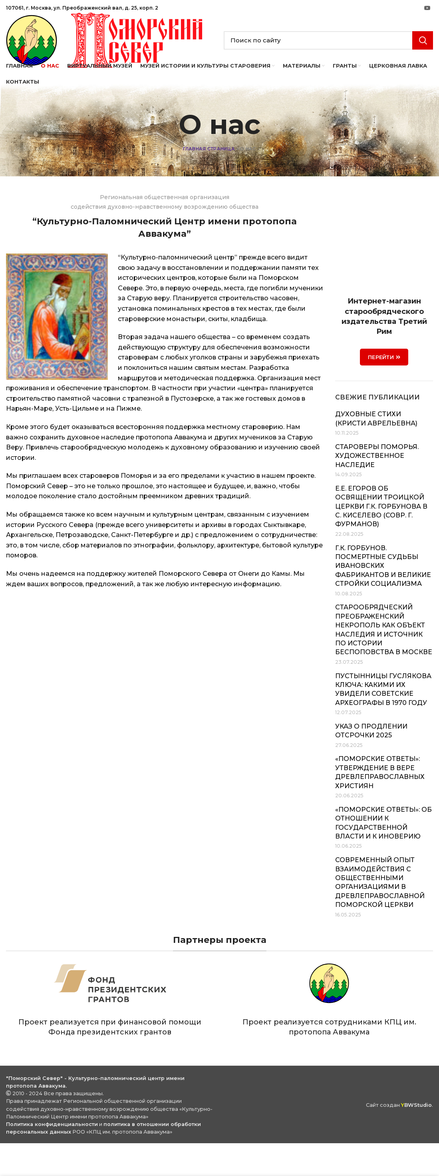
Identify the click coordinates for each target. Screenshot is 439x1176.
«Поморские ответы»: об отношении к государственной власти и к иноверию (383, 856)
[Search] (328, 57)
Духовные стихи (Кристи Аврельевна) (376, 451)
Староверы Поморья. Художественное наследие (377, 488)
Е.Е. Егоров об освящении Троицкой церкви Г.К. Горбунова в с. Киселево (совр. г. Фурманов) (381, 539)
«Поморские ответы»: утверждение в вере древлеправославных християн (380, 805)
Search (422, 57)
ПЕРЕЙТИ (384, 389)
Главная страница (209, 181)
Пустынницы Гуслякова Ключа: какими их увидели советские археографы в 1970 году (383, 722)
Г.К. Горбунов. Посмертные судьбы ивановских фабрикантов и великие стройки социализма (383, 598)
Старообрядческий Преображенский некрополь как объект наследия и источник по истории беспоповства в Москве (383, 662)
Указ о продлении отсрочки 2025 (371, 763)
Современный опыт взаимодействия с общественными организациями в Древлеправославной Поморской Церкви (380, 915)
